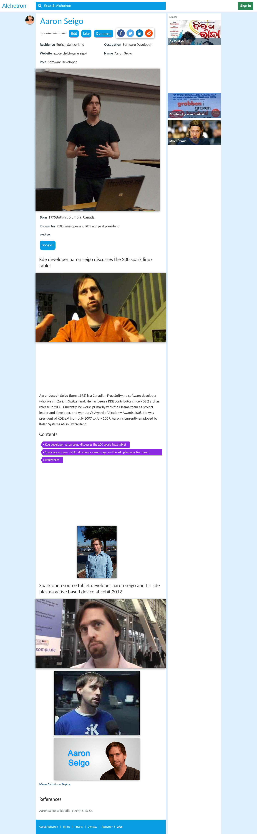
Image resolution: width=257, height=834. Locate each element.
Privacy (79, 826)
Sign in (245, 5)
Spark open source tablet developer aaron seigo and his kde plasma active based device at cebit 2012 (97, 452)
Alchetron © (112, 826)
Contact (92, 826)
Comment (103, 33)
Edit (74, 33)
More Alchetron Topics (54, 784)
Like (86, 33)
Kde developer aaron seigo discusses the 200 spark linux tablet (85, 444)
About (48, 826)
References (52, 460)
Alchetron (14, 5)
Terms (66, 826)
